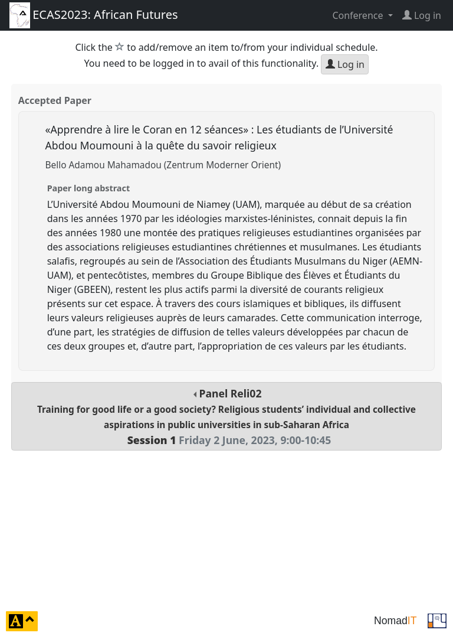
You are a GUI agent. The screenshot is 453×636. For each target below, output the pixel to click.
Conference (358, 15)
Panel (226, 416)
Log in (345, 64)
